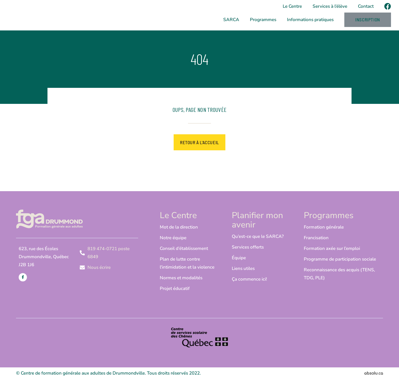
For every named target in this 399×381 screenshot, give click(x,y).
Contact (366, 6)
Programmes (263, 20)
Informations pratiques (310, 20)
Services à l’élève (330, 6)
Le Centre (292, 6)
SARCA (231, 20)
